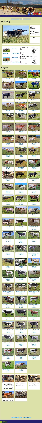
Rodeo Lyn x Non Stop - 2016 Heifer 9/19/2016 (8, 357)
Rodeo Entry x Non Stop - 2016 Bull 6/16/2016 (34, 357)
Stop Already (34, 121)
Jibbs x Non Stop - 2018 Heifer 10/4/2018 (21, 241)
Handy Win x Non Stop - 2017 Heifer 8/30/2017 (34, 293)
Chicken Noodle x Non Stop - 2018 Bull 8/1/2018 (33, 254)
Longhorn (16, 16)
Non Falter (21, 99)
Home (2, 16)
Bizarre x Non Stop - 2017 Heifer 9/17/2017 (21, 293)
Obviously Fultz (16, 62)
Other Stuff (34, 16)
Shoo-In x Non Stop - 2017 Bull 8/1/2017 (8, 306)
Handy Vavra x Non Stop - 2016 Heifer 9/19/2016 (34, 344)
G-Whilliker (8, 110)
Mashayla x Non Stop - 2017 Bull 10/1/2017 (8, 293)
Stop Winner (21, 110)
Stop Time (21, 89)
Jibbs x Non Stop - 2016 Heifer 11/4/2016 (8, 344)
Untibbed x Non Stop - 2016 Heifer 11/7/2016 (34, 331)
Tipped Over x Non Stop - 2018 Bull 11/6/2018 (34, 279)
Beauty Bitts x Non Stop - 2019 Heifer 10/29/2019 (34, 228)
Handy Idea (8, 121)
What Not (8, 78)
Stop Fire (21, 131)
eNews (29, 16)
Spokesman (34, 110)
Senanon (21, 78)
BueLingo (21, 16)
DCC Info (11, 16)
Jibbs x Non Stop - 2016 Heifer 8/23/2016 (21, 357)
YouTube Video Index (27, 19)
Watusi (25, 16)
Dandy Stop (34, 89)
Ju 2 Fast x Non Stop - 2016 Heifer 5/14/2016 (8, 371)
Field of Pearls (15, 53)
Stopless (21, 121)
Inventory (6, 16)
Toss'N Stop (8, 131)
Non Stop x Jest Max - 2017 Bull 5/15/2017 (34, 306)
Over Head (14, 48)
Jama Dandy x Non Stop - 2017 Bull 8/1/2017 (21, 306)
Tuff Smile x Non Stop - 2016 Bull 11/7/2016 (21, 331)
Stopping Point (34, 99)
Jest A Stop (8, 89)
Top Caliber (15, 57)
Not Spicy (8, 99)
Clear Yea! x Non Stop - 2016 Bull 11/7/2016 (8, 331)
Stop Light (34, 78)
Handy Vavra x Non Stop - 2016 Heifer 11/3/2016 (21, 344)
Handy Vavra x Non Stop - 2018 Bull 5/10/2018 (8, 279)
